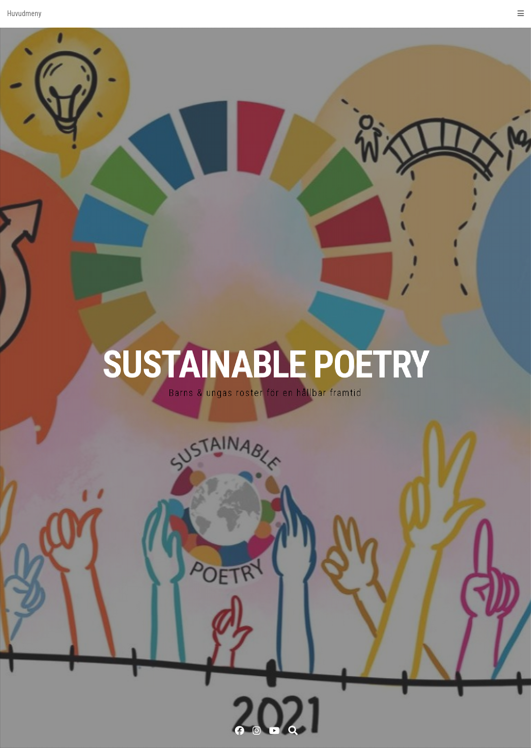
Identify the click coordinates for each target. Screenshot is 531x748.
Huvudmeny (265, 13)
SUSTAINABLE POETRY (265, 365)
